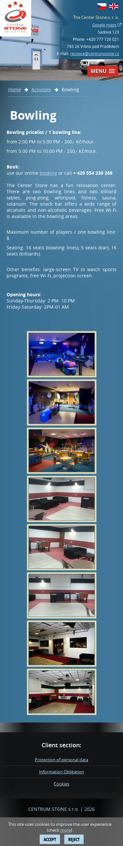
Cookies (61, 784)
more (65, 830)
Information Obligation (61, 772)
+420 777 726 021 (102, 39)
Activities (41, 89)
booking (48, 173)
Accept (50, 839)
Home (14, 89)
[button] (102, 71)
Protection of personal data (61, 760)
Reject (74, 839)
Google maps (104, 24)
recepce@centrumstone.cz (94, 53)
